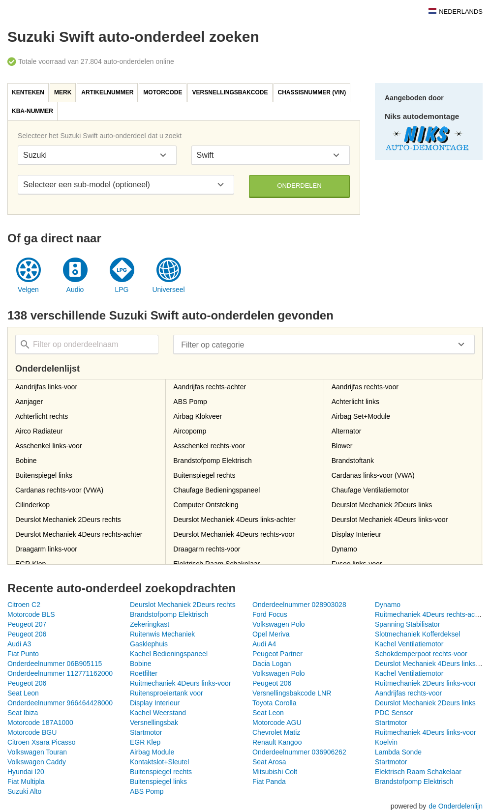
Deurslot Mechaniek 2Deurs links (425, 703)
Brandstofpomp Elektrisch (169, 614)
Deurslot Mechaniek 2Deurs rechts (183, 604)
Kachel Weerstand (158, 713)
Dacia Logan (271, 663)
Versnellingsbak (154, 722)
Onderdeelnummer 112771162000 (60, 673)
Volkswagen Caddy (36, 762)
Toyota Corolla (274, 703)
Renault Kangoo (277, 742)
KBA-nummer (32, 111)
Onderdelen (299, 185)
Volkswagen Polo (278, 624)
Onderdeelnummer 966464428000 (60, 703)
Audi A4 (264, 644)
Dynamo (387, 604)
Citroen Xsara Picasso (41, 742)
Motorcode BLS (31, 614)
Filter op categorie (212, 345)
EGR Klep (145, 742)
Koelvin (386, 742)
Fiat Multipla (25, 781)
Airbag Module (152, 752)
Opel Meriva (270, 634)
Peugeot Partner (277, 654)
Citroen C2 (23, 604)
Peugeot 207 (26, 624)
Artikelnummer (107, 92)
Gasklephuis (149, 644)
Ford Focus (269, 614)
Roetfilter (143, 673)
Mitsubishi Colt (274, 772)
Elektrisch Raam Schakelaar (418, 772)
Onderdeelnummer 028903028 (299, 604)
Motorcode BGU (32, 732)
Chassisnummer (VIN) (312, 92)
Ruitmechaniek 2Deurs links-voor (425, 683)
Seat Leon (23, 693)
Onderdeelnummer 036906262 (299, 752)
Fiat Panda (269, 781)
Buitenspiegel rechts (161, 772)
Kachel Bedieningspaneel (169, 654)
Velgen (28, 289)
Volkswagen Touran (37, 752)
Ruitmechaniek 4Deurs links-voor (180, 683)
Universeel (168, 289)
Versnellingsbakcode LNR (291, 693)
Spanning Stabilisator (407, 624)
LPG (121, 289)
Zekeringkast (149, 624)
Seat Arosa (269, 762)
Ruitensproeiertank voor (166, 693)
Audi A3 (19, 644)
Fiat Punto (23, 654)
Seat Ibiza (22, 713)
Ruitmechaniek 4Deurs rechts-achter (431, 614)
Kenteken (28, 92)
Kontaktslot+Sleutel (159, 762)
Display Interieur (155, 703)
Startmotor (391, 722)
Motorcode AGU (277, 722)
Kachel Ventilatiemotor (409, 644)
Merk (62, 92)
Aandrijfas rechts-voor (408, 693)
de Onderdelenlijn (456, 806)
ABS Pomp (146, 791)
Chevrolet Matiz (276, 732)
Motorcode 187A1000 (40, 722)
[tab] (28, 92)
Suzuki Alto (24, 791)
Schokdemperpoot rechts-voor (421, 654)
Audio (75, 289)
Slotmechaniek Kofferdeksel (417, 634)
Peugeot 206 (26, 634)
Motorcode (162, 92)
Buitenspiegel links (158, 781)
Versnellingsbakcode (230, 92)
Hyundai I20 (25, 772)
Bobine (141, 663)
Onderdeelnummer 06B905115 (54, 663)
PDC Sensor (394, 713)
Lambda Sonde (398, 752)
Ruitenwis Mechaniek (162, 634)
